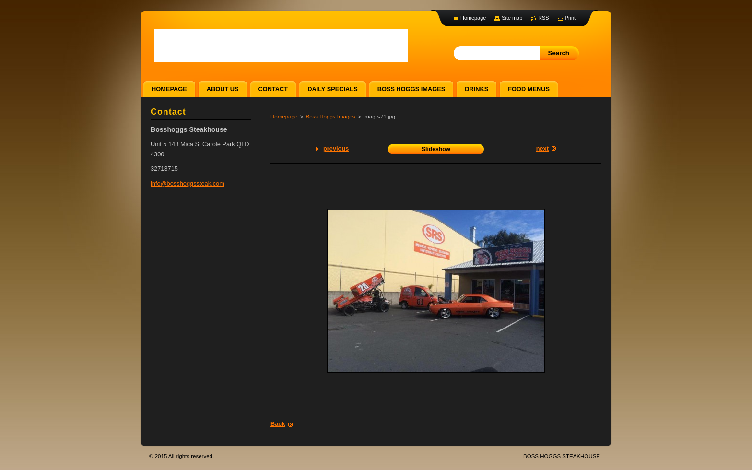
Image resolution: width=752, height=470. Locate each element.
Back (277, 423)
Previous (336, 148)
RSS (543, 18)
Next (542, 148)
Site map (512, 18)
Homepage (283, 116)
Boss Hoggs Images (330, 116)
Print (570, 18)
